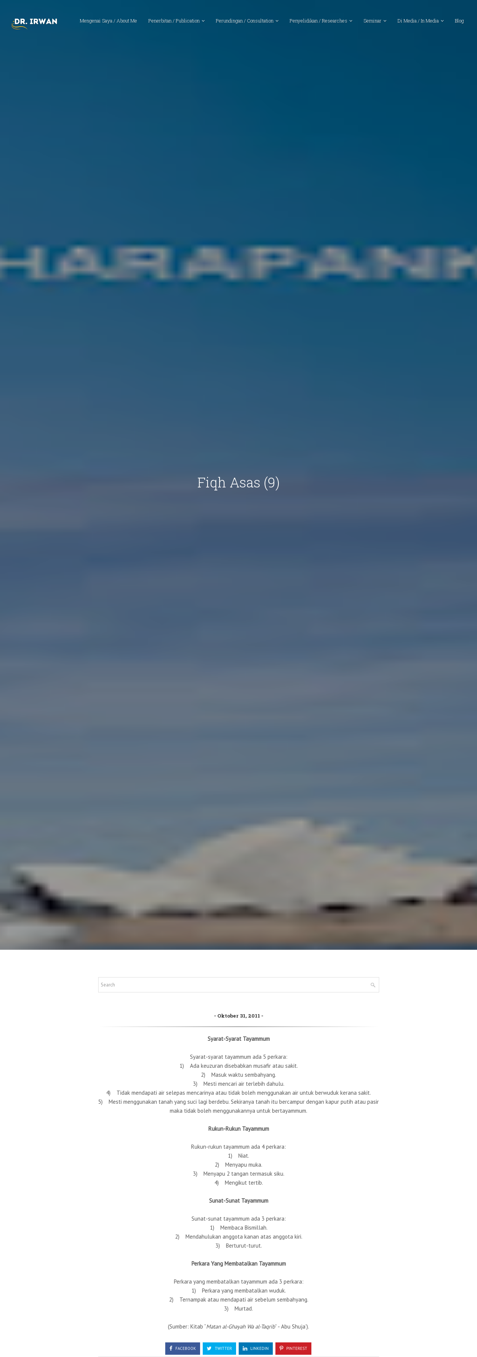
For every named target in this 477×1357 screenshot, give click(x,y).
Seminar (372, 20)
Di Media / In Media (418, 20)
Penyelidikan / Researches (318, 20)
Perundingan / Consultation (245, 20)
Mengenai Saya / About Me (108, 20)
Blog (459, 20)
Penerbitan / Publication (174, 20)
